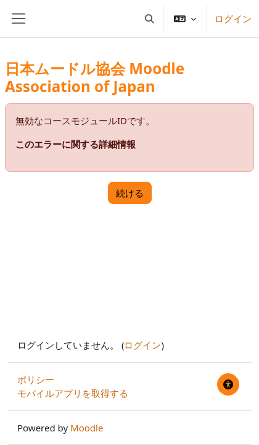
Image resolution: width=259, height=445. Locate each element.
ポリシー (35, 379)
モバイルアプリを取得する (72, 393)
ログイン (233, 18)
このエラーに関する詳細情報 (75, 144)
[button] (150, 18)
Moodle (86, 428)
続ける (130, 193)
